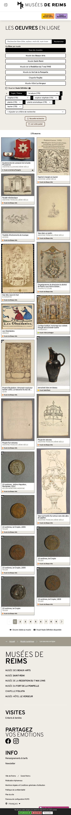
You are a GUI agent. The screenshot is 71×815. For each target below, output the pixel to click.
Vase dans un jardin (45, 233)
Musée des (48, 16)
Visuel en (19, 88)
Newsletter (10, 763)
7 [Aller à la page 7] (45, 622)
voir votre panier (35, 124)
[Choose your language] (12, 804)
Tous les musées (36, 50)
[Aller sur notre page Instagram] (16, 741)
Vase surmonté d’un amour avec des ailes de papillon (53, 517)
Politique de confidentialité (15, 790)
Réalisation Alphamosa (13, 781)
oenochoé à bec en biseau (47, 388)
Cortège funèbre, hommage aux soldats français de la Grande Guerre (52, 327)
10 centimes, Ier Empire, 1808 (13, 527)
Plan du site (9, 794)
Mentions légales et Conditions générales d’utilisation (25, 785)
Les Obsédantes (8, 331)
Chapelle (35, 78)
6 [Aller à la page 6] (40, 622)
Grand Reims (25, 776)
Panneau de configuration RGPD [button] (17, 799)
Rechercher (59, 42)
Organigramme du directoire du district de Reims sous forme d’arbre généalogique (52, 286)
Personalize (48, 813)
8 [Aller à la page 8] (51, 622)
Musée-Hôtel (35, 83)
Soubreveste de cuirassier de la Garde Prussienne (16, 164)
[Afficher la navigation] (6, 5)
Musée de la (35, 67)
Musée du (35, 72)
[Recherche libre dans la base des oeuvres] (28, 41)
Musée (61, 16)
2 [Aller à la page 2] (20, 622)
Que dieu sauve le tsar (10, 295)
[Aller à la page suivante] (61, 621)
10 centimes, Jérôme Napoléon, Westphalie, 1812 (14, 485)
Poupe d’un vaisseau (10, 443)
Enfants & (13, 718)
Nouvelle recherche (35, 119)
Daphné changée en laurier (48, 177)
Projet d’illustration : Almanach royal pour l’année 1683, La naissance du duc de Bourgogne (17, 389)
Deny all (37, 813)
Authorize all (25, 813)
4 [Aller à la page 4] (30, 622)
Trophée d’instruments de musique (15, 235)
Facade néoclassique (10, 198)
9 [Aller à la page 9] (56, 622)
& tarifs (16, 758)
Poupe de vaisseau (45, 440)
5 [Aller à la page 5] (35, 622)
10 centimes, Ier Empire (47, 559)
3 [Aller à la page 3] (25, 622)
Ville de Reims (10, 776)
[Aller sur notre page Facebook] (8, 741)
